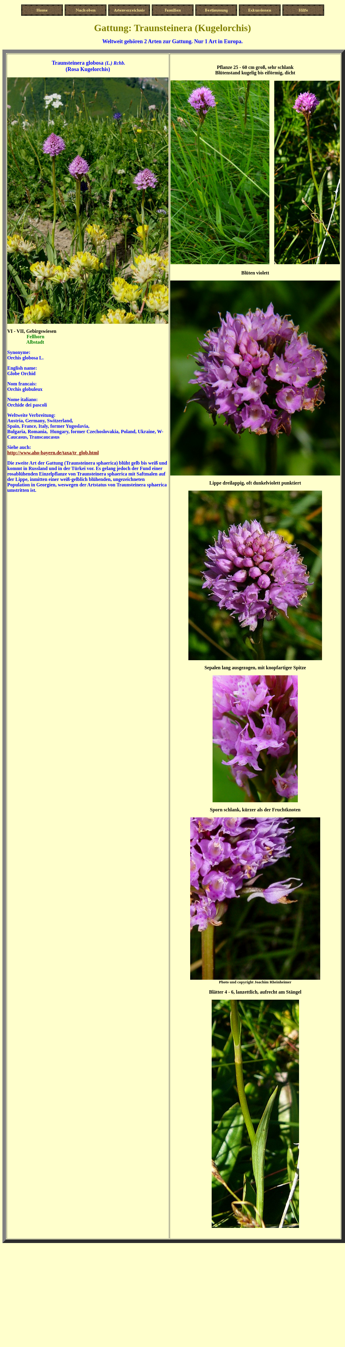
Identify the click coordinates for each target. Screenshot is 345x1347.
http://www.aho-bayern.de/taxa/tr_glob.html (53, 452)
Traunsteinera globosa (77, 63)
